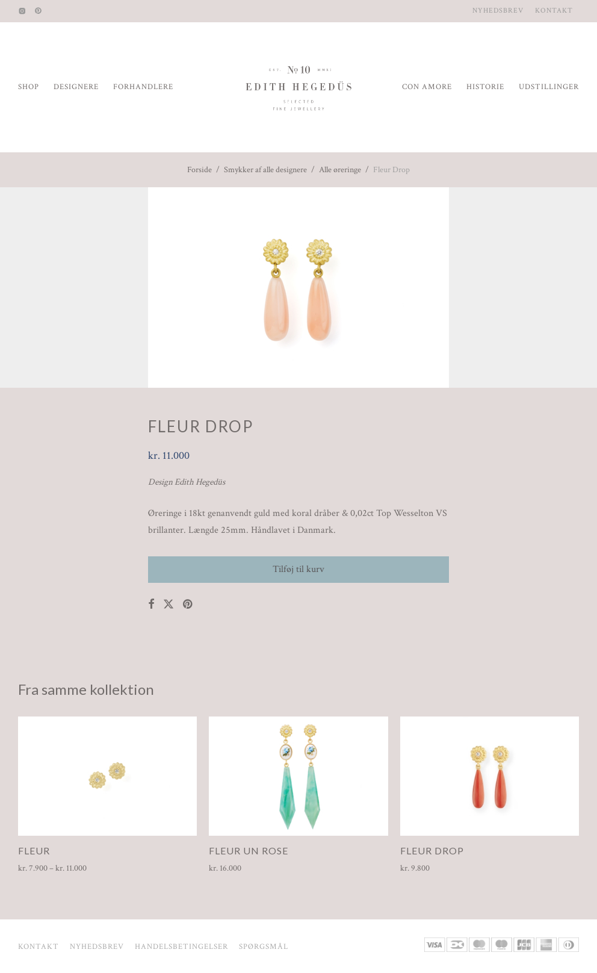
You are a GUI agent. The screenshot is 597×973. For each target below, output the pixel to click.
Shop (28, 87)
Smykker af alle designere (265, 169)
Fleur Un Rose (248, 850)
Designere (76, 87)
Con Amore (427, 87)
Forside (199, 169)
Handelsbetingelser (181, 947)
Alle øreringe (340, 169)
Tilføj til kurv (298, 569)
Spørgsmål (263, 947)
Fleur (34, 850)
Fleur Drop (432, 850)
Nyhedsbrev (498, 10)
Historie (485, 87)
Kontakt (554, 10)
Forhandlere (143, 87)
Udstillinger (549, 87)
